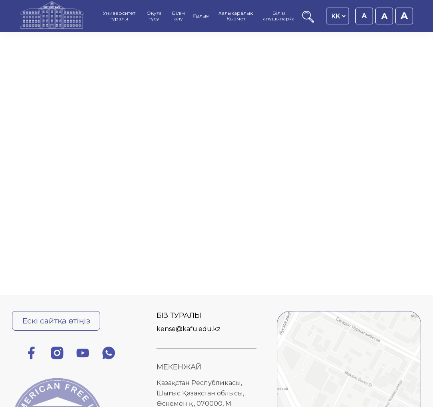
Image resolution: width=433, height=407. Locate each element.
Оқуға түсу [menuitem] (154, 16)
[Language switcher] (338, 16)
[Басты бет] (52, 16)
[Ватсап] (108, 354)
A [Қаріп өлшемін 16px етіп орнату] (364, 16)
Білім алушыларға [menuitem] (279, 16)
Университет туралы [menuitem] (119, 16)
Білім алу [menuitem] (178, 16)
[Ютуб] (82, 354)
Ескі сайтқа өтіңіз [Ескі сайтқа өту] (56, 320)
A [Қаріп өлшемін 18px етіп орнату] (384, 16)
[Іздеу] (308, 20)
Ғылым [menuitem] (201, 16)
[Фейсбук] (31, 354)
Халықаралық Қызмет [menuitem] (236, 16)
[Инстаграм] (57, 354)
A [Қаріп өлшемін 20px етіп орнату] (404, 16)
